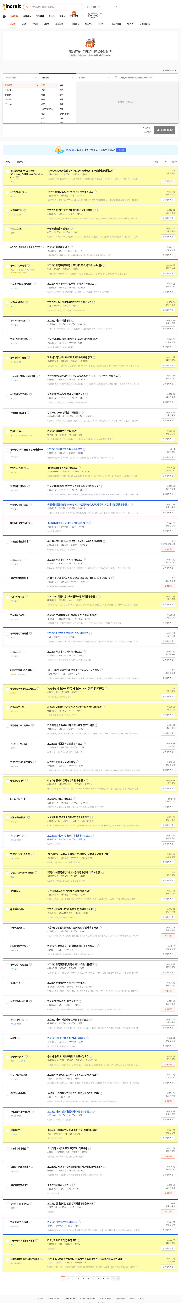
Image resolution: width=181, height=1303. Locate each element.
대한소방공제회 (17, 780)
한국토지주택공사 (18, 265)
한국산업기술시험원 (19, 1075)
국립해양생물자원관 (19, 504)
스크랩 (7, 161)
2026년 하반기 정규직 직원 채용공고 (64, 559)
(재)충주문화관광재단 (20, 1167)
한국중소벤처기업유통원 (21, 284)
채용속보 (75, 24)
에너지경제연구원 (18, 946)
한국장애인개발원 (18, 486)
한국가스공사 (16, 431)
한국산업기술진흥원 (19, 339)
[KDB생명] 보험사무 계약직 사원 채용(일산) (67, 523)
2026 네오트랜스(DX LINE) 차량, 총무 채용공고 (70, 909)
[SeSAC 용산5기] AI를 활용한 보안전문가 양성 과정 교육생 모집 (77, 854)
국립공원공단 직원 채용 (58, 228)
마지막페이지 (118, 1278)
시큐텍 (13, 1038)
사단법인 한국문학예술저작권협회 (25, 247)
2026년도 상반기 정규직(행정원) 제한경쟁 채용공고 (71, 946)
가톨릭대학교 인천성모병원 (22, 1240)
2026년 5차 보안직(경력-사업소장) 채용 (66, 1038)
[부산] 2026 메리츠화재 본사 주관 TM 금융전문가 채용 (73, 670)
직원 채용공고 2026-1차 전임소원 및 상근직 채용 (70, 725)
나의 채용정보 (145, 24)
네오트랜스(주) (17, 909)
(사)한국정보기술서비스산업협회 (24, 1258)
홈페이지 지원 (168, 200)
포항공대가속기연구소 (20, 725)
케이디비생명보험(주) (20, 523)
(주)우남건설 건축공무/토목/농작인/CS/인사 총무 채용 (72, 927)
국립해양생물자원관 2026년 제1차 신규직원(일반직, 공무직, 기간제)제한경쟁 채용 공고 (88, 504)
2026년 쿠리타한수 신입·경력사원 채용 (65, 983)
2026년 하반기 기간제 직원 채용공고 (64, 651)
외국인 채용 (116, 24)
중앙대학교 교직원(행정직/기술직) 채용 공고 (68, 891)
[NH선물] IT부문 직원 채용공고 (62, 467)
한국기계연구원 (17, 835)
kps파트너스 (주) (18, 799)
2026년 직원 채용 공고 (58, 247)
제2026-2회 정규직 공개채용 (61, 762)
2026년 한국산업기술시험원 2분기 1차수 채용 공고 (71, 1075)
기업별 (35, 24)
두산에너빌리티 (17, 1056)
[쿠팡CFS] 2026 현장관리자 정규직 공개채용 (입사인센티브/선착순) (79, 170)
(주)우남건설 (16, 927)
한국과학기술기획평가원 (21, 762)
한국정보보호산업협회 (20, 854)
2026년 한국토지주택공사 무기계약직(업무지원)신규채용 (74, 265)
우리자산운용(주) (18, 1093)
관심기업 (19, 161)
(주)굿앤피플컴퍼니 (19, 541)
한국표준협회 (16, 210)
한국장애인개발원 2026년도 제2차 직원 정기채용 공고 (73, 486)
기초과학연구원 (17, 596)
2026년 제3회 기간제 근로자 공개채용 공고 (67, 1019)
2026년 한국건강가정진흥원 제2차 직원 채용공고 (70, 964)
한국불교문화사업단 (19, 1001)
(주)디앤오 (15, 1130)
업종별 (46, 24)
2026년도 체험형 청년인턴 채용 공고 (64, 743)
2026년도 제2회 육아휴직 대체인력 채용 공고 (68, 835)
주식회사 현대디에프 (19, 1203)
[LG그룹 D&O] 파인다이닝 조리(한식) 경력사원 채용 (72, 1130)
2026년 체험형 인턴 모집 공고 (61, 431)
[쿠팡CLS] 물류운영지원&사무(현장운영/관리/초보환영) (73, 872)
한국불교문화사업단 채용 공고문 (62, 1001)
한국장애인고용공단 (19, 633)
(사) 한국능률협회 (18, 817)
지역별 (12, 24)
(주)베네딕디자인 (18, 1148)
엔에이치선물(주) (18, 467)
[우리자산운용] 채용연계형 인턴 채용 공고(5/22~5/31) (73, 1093)
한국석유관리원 (17, 615)
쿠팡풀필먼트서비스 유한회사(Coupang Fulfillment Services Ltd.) (26, 174)
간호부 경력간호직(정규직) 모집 (62, 1240)
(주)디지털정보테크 (19, 1185)
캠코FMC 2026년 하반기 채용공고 (63, 412)
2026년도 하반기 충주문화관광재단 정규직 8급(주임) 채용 (74, 1167)
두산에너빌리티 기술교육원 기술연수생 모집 (68, 1056)
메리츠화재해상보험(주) (21, 670)
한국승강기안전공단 (19, 1222)
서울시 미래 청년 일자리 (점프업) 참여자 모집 (68, 817)
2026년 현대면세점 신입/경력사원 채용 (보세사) (70, 1203)
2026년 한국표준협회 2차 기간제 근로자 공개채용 (70, 210)
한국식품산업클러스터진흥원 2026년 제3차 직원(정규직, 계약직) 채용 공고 (82, 376)
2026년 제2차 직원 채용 (58, 320)
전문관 (100, 24)
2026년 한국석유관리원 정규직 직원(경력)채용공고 (71, 615)
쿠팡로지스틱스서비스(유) (22, 872)
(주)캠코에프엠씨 (18, 412)
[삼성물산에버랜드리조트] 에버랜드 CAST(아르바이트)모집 (75, 688)
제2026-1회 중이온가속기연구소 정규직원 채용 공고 (72, 596)
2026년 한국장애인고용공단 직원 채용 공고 (67, 633)
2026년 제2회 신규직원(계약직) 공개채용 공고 (69, 1111)
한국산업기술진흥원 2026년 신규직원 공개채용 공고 (72, 339)
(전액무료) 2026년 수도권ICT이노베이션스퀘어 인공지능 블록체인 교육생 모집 (84, 1258)
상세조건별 (59, 24)
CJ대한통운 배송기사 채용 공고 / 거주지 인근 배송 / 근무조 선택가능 (78, 578)
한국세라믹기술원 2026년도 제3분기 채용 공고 (69, 357)
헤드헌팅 (88, 24)
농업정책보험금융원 (19, 394)
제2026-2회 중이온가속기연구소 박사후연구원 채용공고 (74, 707)
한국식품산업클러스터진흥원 (23, 376)
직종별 (23, 24)
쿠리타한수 (15, 983)
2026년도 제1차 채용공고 (59, 799)
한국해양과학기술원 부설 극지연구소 (26, 449)
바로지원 (168, 181)
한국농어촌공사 (17, 302)
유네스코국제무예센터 (20, 1111)
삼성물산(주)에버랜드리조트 (23, 688)
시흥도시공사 (16, 559)
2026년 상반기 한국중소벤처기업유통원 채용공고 (70, 284)
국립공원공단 (16, 228)
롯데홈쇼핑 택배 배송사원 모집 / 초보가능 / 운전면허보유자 (74, 541)
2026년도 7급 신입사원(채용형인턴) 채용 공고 (69, 302)
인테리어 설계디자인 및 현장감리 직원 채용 (67, 1148)
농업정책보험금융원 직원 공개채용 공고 (65, 394)
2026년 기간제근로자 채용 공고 (62, 1222)
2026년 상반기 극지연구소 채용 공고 (64, 449)
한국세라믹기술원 (18, 357)
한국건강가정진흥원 (19, 964)
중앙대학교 (15, 891)
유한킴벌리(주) (17, 192)
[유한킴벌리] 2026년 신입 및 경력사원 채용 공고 (70, 192)
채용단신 (130, 24)
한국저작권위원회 (18, 320)
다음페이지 (113, 1278)
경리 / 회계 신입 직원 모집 (59, 1185)
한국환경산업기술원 (19, 743)
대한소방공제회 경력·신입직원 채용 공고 (66, 780)
